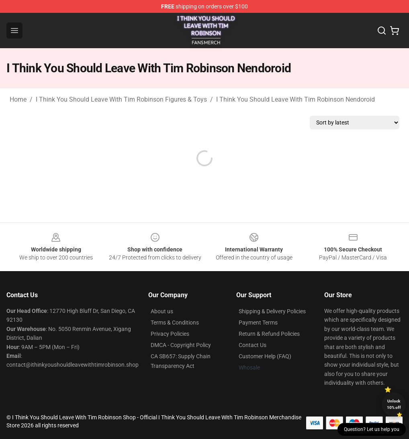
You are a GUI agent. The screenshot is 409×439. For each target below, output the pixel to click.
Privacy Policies (170, 334)
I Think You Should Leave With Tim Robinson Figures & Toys (121, 99)
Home (18, 99)
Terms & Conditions (175, 322)
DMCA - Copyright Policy (181, 345)
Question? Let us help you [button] (371, 429)
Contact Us (252, 345)
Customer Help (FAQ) (265, 356)
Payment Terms (258, 322)
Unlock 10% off (394, 404)
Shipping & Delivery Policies (272, 311)
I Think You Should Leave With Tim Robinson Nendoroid (295, 99)
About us (162, 311)
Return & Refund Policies (269, 334)
